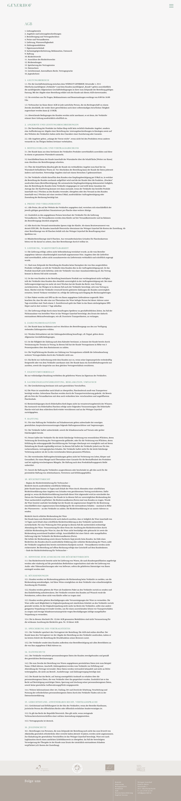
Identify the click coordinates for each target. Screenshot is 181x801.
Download (119, 788)
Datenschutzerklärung (124, 793)
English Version (121, 795)
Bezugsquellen (121, 786)
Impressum (119, 784)
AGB (116, 791)
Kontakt (118, 782)
